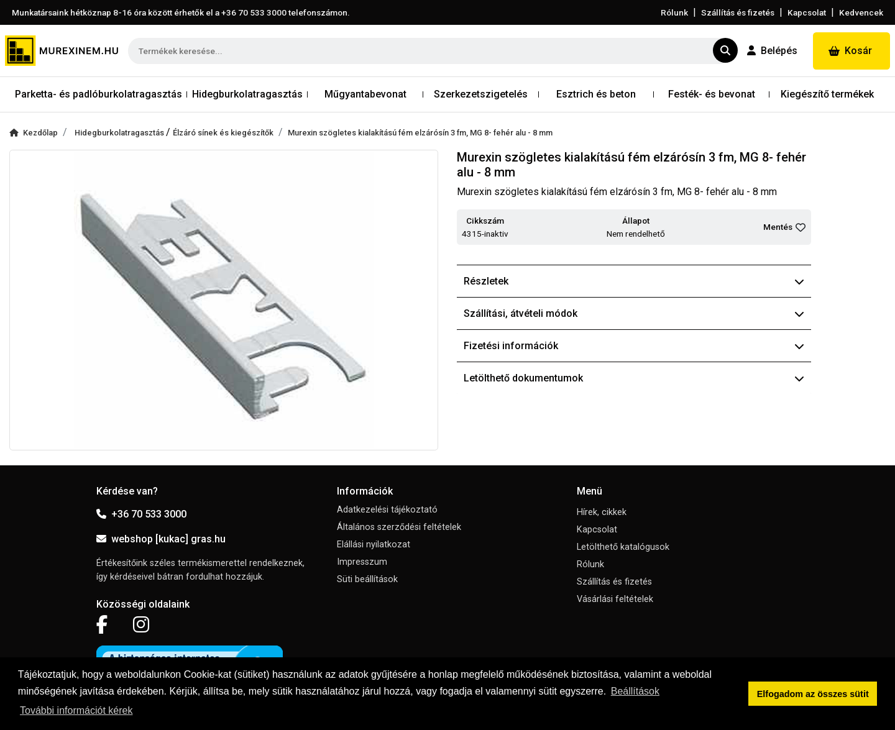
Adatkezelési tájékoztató (387, 509)
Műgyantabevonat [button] (365, 94)
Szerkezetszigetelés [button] (481, 94)
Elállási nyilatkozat (373, 544)
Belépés (772, 51)
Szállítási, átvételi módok (634, 313)
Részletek (634, 281)
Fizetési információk (634, 346)
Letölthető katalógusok (623, 547)
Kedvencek (861, 12)
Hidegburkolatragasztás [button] (247, 94)
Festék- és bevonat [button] (711, 94)
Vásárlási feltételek (615, 599)
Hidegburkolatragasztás (120, 132)
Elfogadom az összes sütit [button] (813, 694)
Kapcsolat (806, 12)
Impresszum (362, 562)
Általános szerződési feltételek (399, 527)
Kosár (850, 51)
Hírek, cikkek (601, 512)
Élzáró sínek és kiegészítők (223, 132)
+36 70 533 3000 (141, 514)
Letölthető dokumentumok (634, 378)
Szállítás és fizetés (737, 12)
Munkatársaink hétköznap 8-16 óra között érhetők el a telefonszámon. (181, 12)
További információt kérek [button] (76, 710)
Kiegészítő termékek (827, 94)
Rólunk (674, 12)
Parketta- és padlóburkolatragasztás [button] (98, 94)
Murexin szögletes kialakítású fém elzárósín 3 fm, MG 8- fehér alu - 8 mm (420, 132)
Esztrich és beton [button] (596, 94)
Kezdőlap (33, 132)
